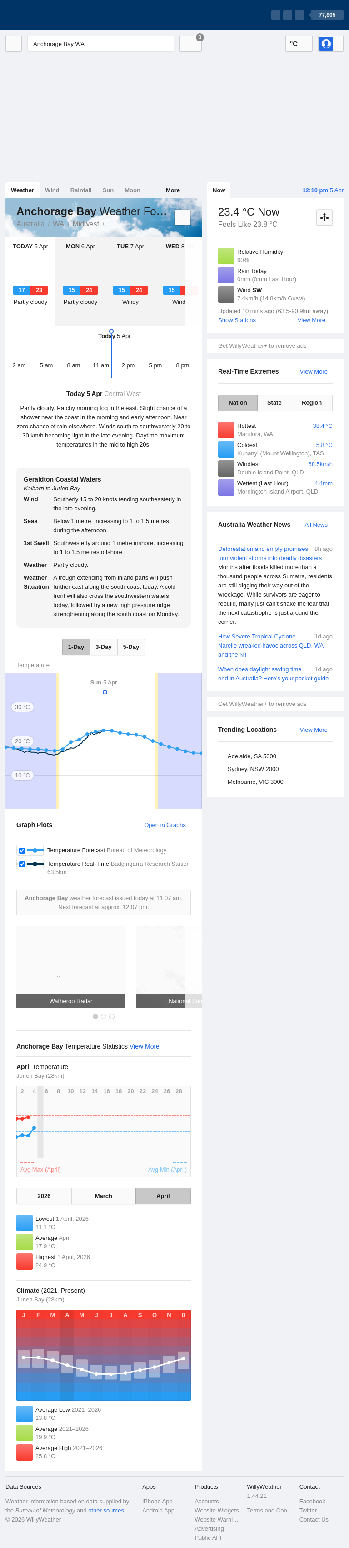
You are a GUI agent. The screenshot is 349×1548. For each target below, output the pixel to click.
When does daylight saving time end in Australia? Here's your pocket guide (275, 673)
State (274, 402)
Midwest (85, 224)
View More (311, 320)
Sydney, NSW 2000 (253, 769)
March (103, 1196)
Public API (207, 1537)
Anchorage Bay (109, 223)
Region (312, 402)
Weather (22, 190)
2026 (44, 1196)
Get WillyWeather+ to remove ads (262, 345)
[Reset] (150, 43)
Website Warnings (217, 1519)
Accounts (206, 1501)
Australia (30, 224)
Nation (238, 402)
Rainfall (81, 190)
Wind (52, 190)
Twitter (308, 1510)
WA (58, 224)
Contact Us (314, 1519)
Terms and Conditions (270, 1510)
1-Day (76, 646)
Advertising (209, 1528)
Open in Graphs (165, 825)
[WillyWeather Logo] (48, 15)
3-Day (103, 646)
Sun (108, 190)
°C (294, 43)
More (173, 190)
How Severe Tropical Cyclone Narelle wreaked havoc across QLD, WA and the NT (275, 645)
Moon (132, 190)
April (163, 1196)
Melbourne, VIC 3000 (256, 781)
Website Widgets (216, 1510)
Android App (158, 1510)
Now (219, 190)
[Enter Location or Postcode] (100, 44)
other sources (106, 1510)
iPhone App (157, 1501)
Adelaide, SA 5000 (252, 756)
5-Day (131, 646)
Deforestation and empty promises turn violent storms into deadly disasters (275, 586)
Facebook (312, 1501)
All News (316, 524)
